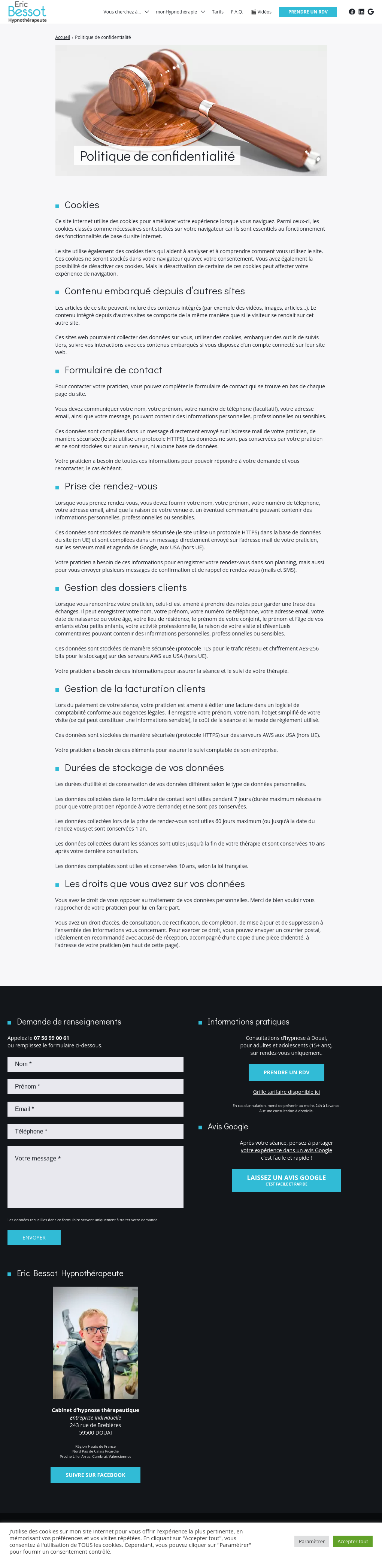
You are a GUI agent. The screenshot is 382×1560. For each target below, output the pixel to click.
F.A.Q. (237, 15)
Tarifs (218, 15)
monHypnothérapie (176, 15)
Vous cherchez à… (122, 15)
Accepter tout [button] (352, 1541)
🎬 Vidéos (261, 15)
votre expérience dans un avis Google (286, 1150)
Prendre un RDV (308, 15)
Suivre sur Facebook (95, 1474)
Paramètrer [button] (312, 1541)
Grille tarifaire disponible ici (286, 1091)
